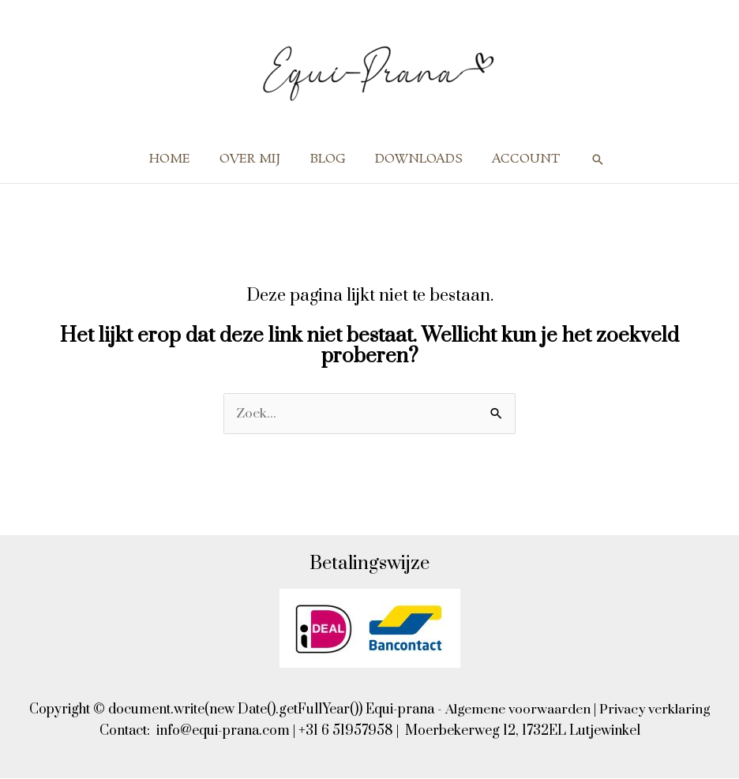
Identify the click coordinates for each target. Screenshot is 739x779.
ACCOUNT (518, 159)
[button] (587, 159)
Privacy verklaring (656, 710)
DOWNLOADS (415, 159)
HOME (178, 159)
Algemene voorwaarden (517, 710)
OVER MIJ (254, 159)
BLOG (328, 159)
